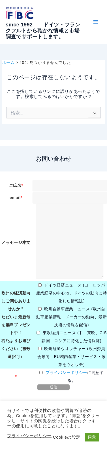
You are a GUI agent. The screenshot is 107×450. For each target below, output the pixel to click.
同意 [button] (92, 437)
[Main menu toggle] (95, 22)
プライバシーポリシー (66, 372)
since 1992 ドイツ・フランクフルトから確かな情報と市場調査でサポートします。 (43, 30)
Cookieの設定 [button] (66, 437)
